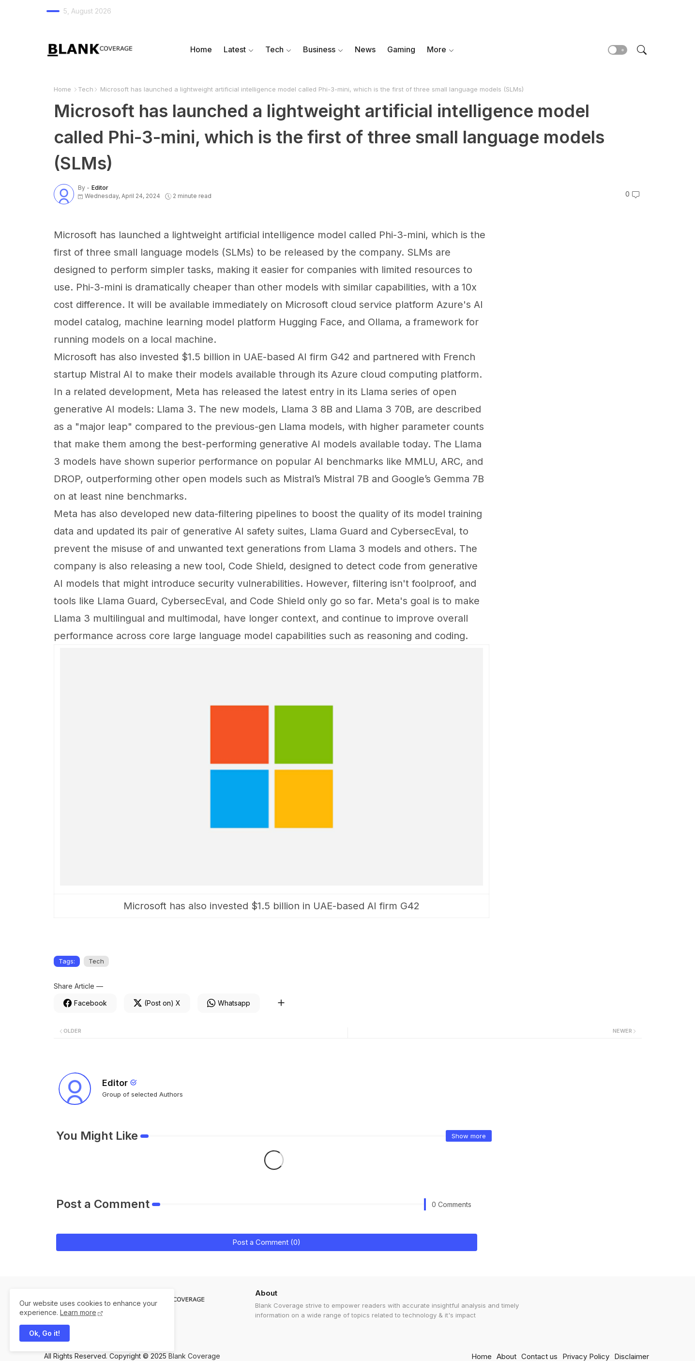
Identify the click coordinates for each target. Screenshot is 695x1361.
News (365, 49)
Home (201, 49)
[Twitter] (157, 1003)
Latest (235, 49)
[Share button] (281, 1003)
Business (319, 49)
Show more (469, 1136)
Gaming (401, 49)
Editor (115, 1083)
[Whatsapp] (228, 1003)
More (436, 49)
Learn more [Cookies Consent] (78, 1312)
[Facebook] (85, 1003)
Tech (274, 49)
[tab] (201, 49)
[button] (617, 50)
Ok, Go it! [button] (44, 1333)
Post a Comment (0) (266, 1242)
